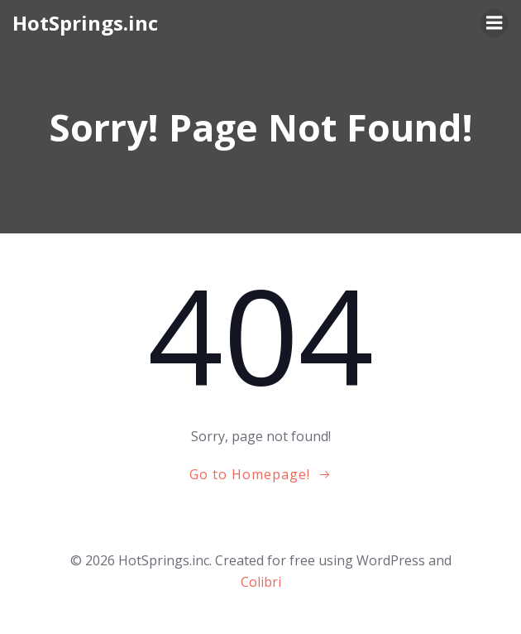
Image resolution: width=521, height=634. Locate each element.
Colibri (261, 582)
